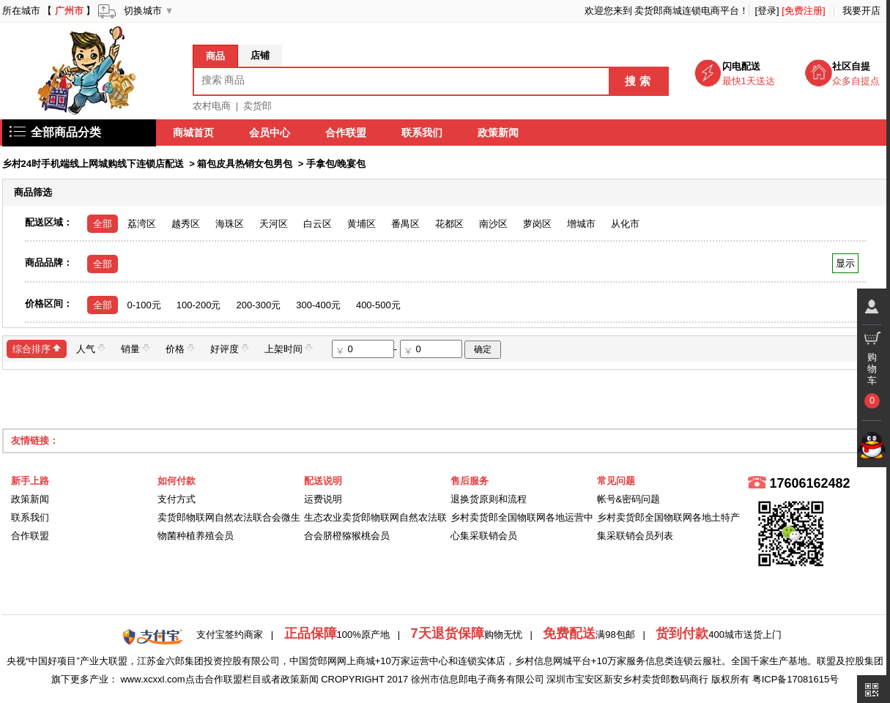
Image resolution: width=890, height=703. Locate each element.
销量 (135, 348)
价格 (180, 348)
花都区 (449, 223)
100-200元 (199, 305)
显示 (845, 263)
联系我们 (422, 132)
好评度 (229, 348)
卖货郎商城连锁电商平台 (686, 10)
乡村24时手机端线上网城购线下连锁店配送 (93, 163)
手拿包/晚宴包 (336, 163)
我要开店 (861, 10)
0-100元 (144, 305)
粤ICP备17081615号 (795, 679)
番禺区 (405, 223)
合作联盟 (346, 132)
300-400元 (318, 305)
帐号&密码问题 (629, 499)
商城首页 (194, 132)
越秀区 (185, 223)
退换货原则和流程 (488, 499)
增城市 (581, 223)
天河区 (273, 223)
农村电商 (212, 105)
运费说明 (323, 499)
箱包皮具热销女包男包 (244, 163)
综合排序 (36, 348)
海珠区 (229, 223)
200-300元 (258, 305)
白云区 (317, 223)
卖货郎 (257, 105)
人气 (90, 348)
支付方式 (176, 499)
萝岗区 (537, 223)
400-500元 (378, 305)
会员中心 (270, 132)
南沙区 (493, 223)
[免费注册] (803, 10)
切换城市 (143, 10)
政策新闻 (498, 132)
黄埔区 (361, 223)
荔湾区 (141, 223)
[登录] (766, 10)
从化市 (625, 223)
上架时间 (288, 348)
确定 (483, 349)
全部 (102, 223)
